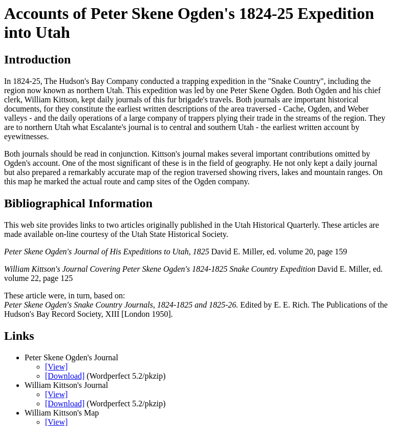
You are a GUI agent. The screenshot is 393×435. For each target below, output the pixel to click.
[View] (56, 366)
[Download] (64, 376)
